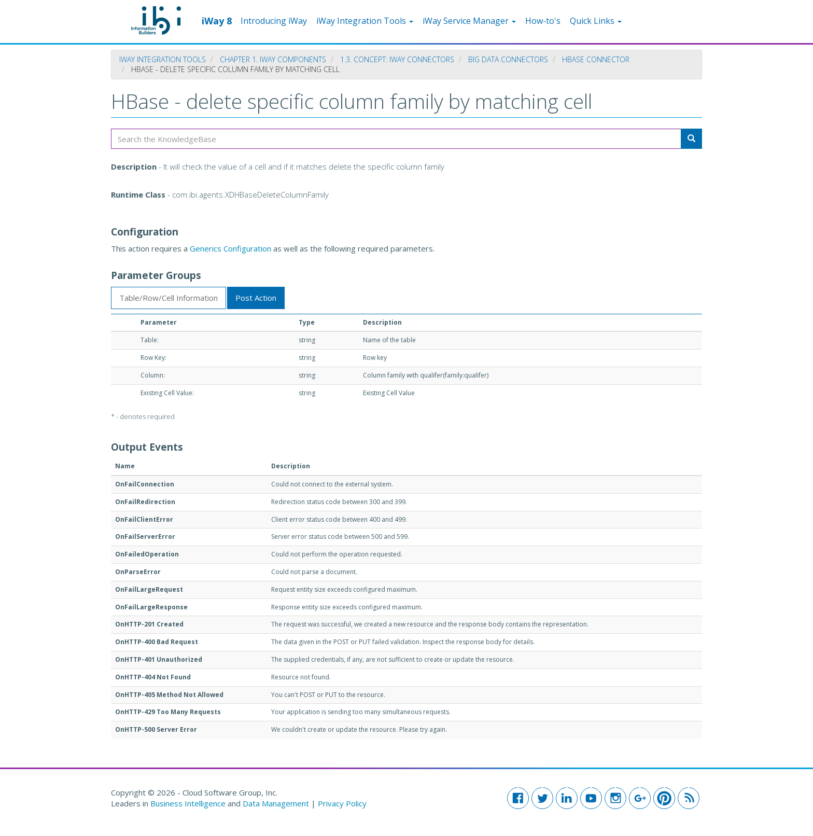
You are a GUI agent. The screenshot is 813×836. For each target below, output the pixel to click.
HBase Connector (595, 59)
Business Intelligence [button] (188, 803)
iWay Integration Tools (364, 20)
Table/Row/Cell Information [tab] (168, 297)
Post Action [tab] (255, 297)
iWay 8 (217, 20)
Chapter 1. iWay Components (273, 59)
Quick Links (596, 20)
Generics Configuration (230, 248)
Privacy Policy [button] (342, 803)
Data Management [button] (277, 803)
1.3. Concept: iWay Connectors (397, 59)
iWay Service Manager (469, 20)
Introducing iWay (274, 20)
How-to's (542, 20)
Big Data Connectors (508, 59)
